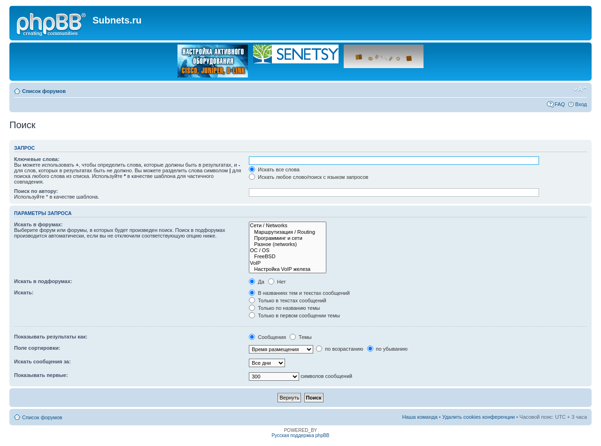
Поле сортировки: (37, 348)
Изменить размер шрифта (580, 89)
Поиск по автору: (36, 191)
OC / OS (287, 250)
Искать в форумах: (38, 224)
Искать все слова (274, 169)
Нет (277, 282)
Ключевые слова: (37, 159)
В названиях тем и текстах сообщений (299, 293)
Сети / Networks (287, 226)
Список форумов (44, 91)
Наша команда (419, 417)
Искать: (23, 292)
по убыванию (387, 349)
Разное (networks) (287, 244)
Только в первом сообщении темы (294, 315)
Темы (301, 337)
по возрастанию (339, 349)
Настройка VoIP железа (287, 269)
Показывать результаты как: (50, 336)
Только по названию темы (284, 308)
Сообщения (267, 337)
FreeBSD (287, 257)
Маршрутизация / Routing (287, 232)
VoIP (287, 263)
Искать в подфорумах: (43, 281)
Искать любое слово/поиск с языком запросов (308, 177)
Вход (581, 104)
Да (256, 282)
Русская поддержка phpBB (300, 435)
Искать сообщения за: (42, 361)
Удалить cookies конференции (478, 417)
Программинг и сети (287, 238)
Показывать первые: (41, 375)
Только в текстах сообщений (287, 300)
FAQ (560, 104)
